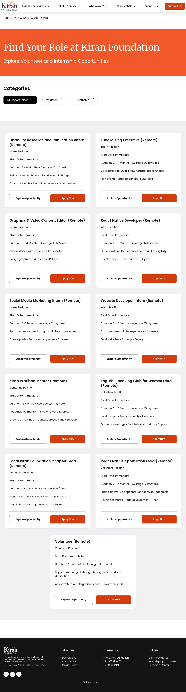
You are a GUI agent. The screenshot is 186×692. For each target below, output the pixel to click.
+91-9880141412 (111, 665)
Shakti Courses (70, 6)
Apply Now (67, 198)
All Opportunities (39, 17)
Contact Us (111, 650)
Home (8, 17)
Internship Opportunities (162, 661)
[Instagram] (6, 674)
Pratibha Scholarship (36, 6)
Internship (85, 100)
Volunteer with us (158, 657)
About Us (68, 650)
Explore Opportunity (27, 198)
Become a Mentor (159, 665)
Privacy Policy (70, 665)
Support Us (153, 6)
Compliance (69, 661)
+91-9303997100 (112, 661)
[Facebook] (12, 674)
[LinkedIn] (19, 674)
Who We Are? (99, 6)
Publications (69, 657)
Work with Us (127, 6)
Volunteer (54, 100)
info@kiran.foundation (116, 657)
